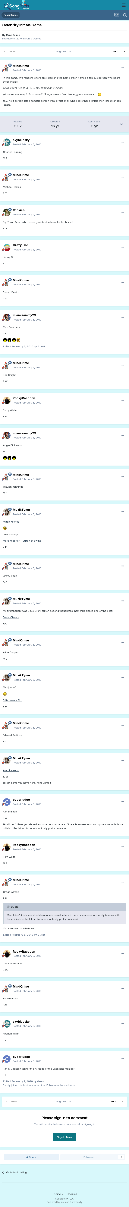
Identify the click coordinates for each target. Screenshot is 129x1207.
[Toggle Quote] (8, 906)
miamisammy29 (24, 315)
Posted (27, 70)
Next (116, 51)
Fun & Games (33, 38)
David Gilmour (11, 617)
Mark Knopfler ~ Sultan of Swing (22, 540)
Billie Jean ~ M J (12, 700)
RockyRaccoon (24, 398)
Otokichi (19, 210)
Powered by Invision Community (64, 1202)
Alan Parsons (11, 770)
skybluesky (21, 140)
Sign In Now (64, 1137)
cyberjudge (21, 799)
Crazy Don (21, 245)
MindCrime (13, 34)
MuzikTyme (21, 510)
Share (31, 1157)
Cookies (72, 1194)
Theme (57, 1194)
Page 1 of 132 (64, 51)
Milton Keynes (11, 521)
